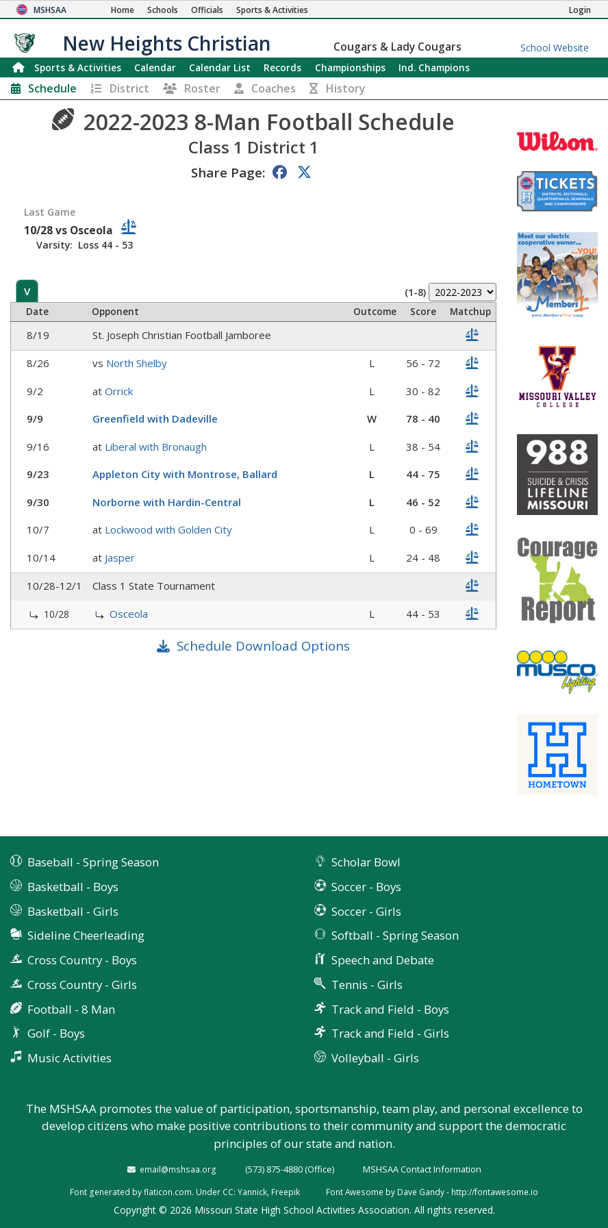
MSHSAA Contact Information (422, 1169)
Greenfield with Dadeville (155, 418)
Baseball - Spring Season (93, 862)
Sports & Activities (77, 67)
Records (282, 67)
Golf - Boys (56, 1033)
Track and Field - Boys (390, 1009)
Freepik (285, 1191)
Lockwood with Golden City (168, 529)
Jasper (120, 557)
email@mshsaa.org (178, 1169)
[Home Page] (122, 10)
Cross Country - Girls (82, 984)
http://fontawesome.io (494, 1191)
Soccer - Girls (366, 911)
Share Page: (228, 172)
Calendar (155, 67)
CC (228, 1191)
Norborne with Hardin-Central (166, 502)
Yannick (252, 1191)
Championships (350, 67)
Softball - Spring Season (395, 935)
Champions (434, 67)
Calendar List (220, 67)
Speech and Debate (382, 960)
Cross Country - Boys (82, 960)
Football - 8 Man (71, 1009)
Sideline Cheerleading (85, 935)
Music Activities (69, 1058)
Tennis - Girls (367, 984)
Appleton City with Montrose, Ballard (184, 474)
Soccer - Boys (366, 886)
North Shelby (136, 363)
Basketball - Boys (72, 886)
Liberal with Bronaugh (156, 446)
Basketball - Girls (72, 911)
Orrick (119, 391)
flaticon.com (168, 1191)
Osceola (129, 614)
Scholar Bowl (366, 862)
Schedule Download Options (263, 645)
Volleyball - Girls (375, 1058)
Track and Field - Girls (390, 1033)
